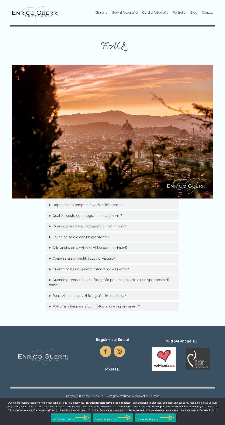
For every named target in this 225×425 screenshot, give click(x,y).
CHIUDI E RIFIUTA (105, 419)
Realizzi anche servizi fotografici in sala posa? (89, 296)
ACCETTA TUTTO (63, 419)
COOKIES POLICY (147, 419)
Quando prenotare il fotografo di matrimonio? (89, 226)
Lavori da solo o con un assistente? (81, 237)
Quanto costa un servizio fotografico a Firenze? (91, 269)
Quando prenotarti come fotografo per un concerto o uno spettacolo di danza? (109, 282)
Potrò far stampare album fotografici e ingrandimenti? (96, 306)
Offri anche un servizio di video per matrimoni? (90, 248)
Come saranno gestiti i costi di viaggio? (84, 258)
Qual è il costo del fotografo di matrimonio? (87, 216)
